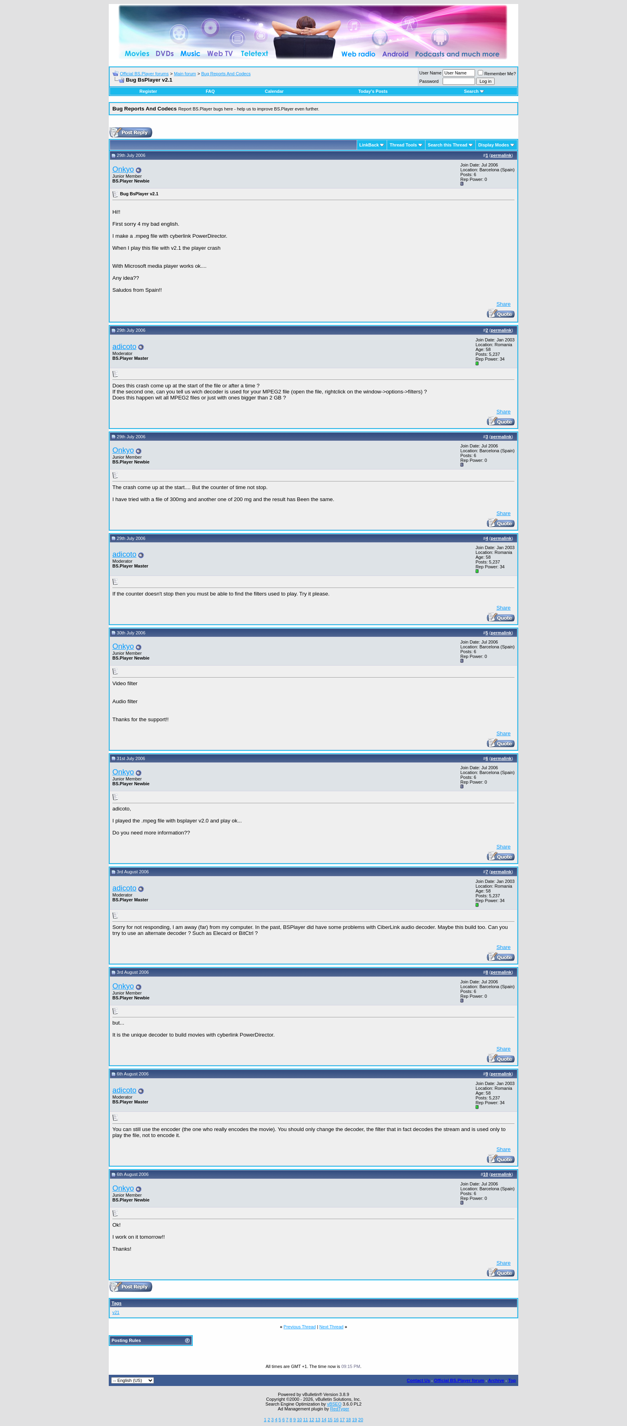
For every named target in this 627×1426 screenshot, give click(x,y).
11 (305, 1419)
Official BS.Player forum (459, 1380)
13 (317, 1419)
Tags (117, 1303)
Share (503, 304)
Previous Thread (300, 1326)
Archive (496, 1380)
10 (299, 1419)
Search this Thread (447, 144)
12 (311, 1419)
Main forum (185, 73)
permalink (501, 155)
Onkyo (123, 169)
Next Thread (331, 1326)
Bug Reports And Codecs (226, 73)
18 (348, 1419)
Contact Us (418, 1380)
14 (323, 1419)
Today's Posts (372, 91)
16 (336, 1419)
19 (354, 1419)
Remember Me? (497, 73)
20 (360, 1419)
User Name (430, 72)
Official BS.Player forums (144, 73)
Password (429, 81)
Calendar (274, 91)
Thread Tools (403, 144)
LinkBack (369, 144)
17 (342, 1419)
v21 (116, 1312)
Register (148, 91)
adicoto (124, 346)
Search (474, 91)
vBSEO (334, 1404)
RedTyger (339, 1408)
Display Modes (493, 144)
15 (329, 1419)
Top (512, 1380)
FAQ (210, 91)
